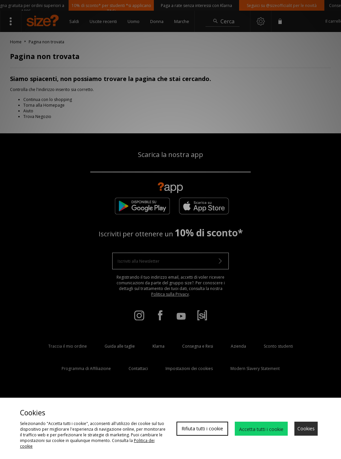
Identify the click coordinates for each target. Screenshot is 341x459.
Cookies (306, 428)
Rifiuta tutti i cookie (202, 428)
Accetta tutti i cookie (261, 429)
